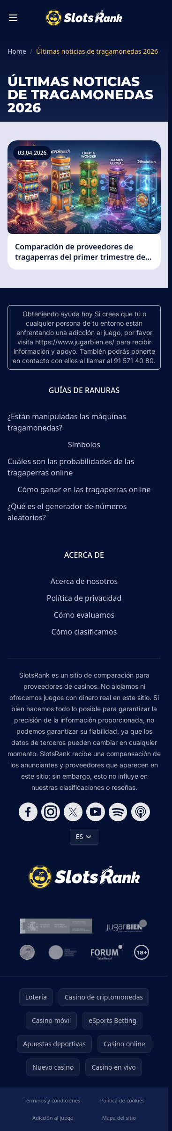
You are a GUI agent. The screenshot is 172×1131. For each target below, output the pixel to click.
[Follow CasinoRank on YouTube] (95, 812)
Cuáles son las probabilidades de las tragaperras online (70, 467)
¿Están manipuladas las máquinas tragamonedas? (66, 422)
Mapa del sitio (119, 1117)
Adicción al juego (52, 1117)
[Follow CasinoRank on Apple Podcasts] (140, 812)
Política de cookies (122, 1100)
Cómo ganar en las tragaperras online (83, 489)
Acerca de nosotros (84, 581)
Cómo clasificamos (84, 632)
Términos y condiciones (52, 1100)
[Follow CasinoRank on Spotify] (118, 812)
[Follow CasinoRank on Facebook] (28, 812)
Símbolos (84, 444)
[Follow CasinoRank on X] (73, 812)
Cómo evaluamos (84, 615)
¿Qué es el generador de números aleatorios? (67, 512)
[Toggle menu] (13, 17)
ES (84, 836)
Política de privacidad (84, 598)
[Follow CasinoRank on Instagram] (50, 812)
